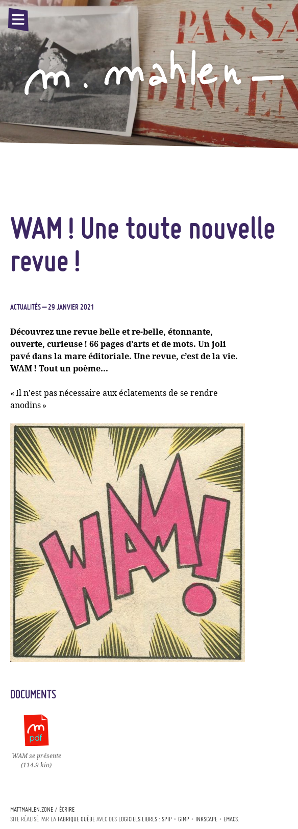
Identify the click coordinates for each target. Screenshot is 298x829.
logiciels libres (137, 819)
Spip (167, 819)
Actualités (25, 307)
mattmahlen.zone (31, 809)
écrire (66, 809)
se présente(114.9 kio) (36, 755)
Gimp (183, 819)
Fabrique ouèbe (76, 819)
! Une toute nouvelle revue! (143, 244)
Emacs (231, 819)
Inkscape (206, 819)
